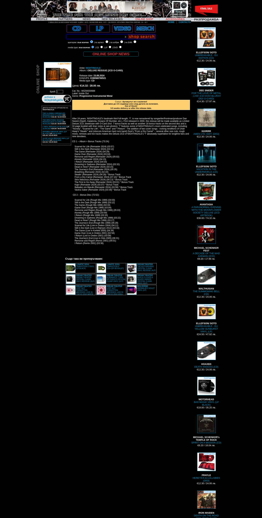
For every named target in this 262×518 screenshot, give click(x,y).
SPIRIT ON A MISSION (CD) (206, 429)
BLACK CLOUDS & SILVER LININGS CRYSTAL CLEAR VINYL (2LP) (145, 279)
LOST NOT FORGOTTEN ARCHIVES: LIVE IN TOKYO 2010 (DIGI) (115, 290)
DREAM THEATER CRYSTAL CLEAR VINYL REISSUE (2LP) (85, 278)
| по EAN (128, 42)
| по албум (114, 42)
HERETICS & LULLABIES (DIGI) (206, 467)
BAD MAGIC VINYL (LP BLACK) (206, 391)
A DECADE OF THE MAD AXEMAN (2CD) (206, 241)
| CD (97, 47)
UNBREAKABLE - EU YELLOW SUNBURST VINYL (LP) (206, 318)
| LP (105, 47)
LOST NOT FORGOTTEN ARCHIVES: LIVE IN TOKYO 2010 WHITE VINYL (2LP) (79, 291)
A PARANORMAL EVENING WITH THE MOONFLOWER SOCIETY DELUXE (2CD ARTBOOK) (206, 199)
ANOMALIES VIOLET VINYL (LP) (146, 288)
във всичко (83, 42)
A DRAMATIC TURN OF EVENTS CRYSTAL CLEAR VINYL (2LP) (116, 278)
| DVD (115, 47)
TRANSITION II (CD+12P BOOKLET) (115, 266)
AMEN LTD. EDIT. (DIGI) (206, 122)
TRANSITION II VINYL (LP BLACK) (85, 266)
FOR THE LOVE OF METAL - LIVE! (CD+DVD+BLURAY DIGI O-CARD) (206, 84)
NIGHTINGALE (93, 68)
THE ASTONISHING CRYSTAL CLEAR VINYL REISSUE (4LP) (146, 267)
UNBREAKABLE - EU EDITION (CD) (206, 43)
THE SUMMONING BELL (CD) (206, 280)
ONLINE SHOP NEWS (111, 54)
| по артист (99, 42)
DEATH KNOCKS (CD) (206, 354)
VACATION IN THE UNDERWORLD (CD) (206, 158)
